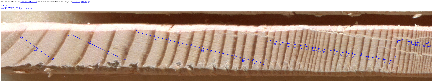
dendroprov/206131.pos (29, 2)
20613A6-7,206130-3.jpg (81, 2)
